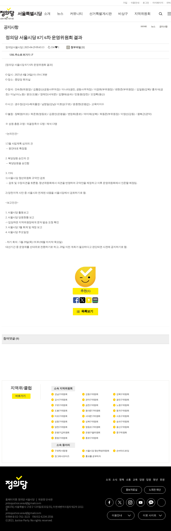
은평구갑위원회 (62, 432)
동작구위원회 (122, 410)
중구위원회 (121, 432)
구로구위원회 (61, 405)
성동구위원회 (61, 421)
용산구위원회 (122, 427)
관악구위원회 (92, 399)
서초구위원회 (122, 416)
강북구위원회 (122, 394)
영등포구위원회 (93, 427)
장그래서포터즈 (62, 456)
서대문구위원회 (93, 416)
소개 (47, 13)
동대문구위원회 (93, 410)
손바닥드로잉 (122, 450)
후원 (162, 479)
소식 (115, 479)
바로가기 (20, 396)
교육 (135, 479)
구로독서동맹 (61, 450)
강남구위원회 (61, 394)
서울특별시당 (30, 13)
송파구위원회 (122, 421)
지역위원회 (142, 13)
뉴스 (60, 13)
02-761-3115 (22, 517)
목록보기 (87, 311)
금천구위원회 (92, 405)
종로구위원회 (92, 438)
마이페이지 (158, 2)
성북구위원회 (92, 421)
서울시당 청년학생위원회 (97, 450)
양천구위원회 (61, 427)
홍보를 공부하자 (93, 456)
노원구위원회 (122, 405)
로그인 (146, 2)
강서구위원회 (61, 399)
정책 (121, 479)
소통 (128, 479)
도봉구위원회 (61, 410)
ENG (169, 2)
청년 (155, 479)
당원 (142, 479)
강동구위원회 (92, 394)
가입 (125, 2)
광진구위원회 (122, 399)
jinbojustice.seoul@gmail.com (23, 503)
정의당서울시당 (14, 47)
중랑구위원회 (61, 438)
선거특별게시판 (100, 13)
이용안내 (135, 2)
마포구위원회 (61, 416)
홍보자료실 (131, 490)
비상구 (123, 13)
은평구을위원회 (93, 432)
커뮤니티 (76, 13)
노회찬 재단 (155, 490)
